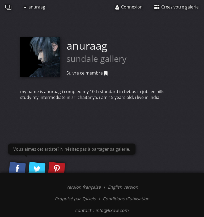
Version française (84, 187)
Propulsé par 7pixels (75, 199)
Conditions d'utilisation (126, 199)
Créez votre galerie (176, 7)
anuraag (34, 7)
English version (123, 187)
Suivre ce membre (87, 73)
